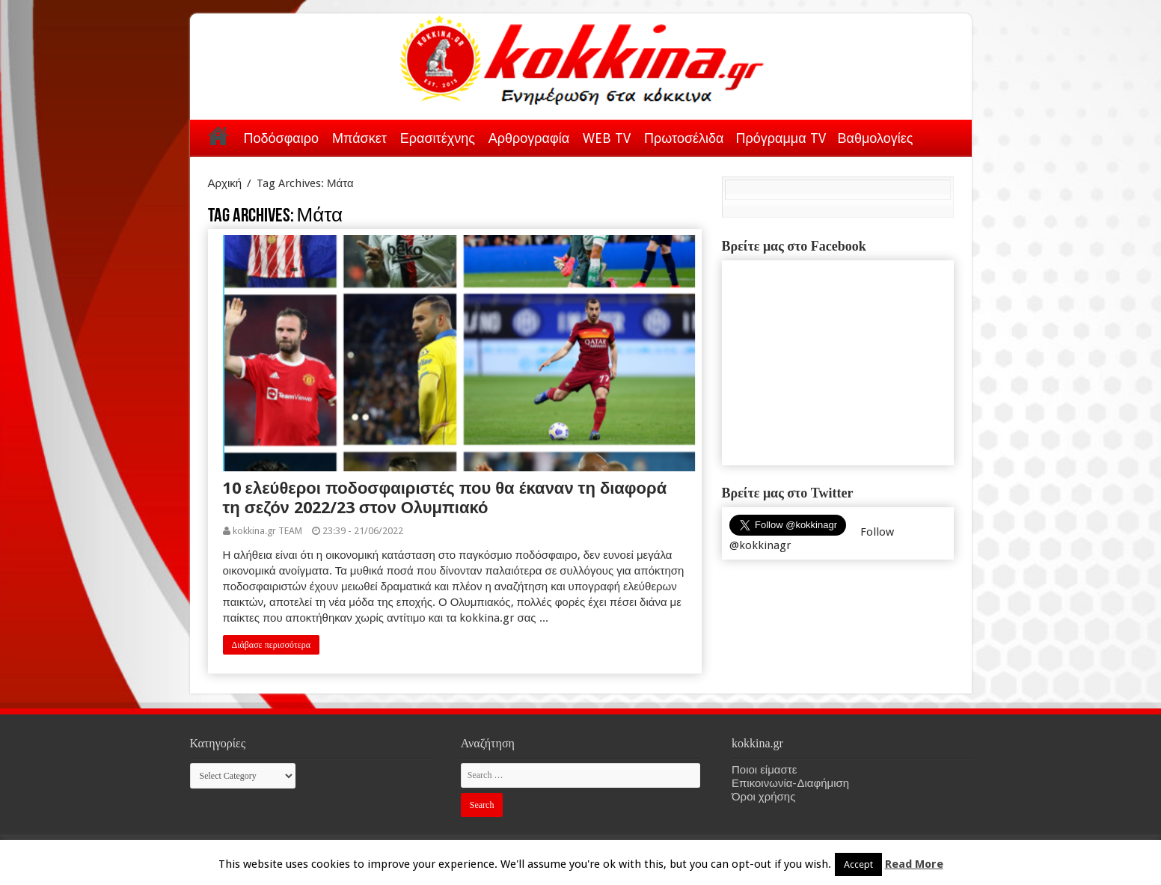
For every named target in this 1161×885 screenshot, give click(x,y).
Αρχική (218, 135)
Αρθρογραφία (528, 138)
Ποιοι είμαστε (764, 770)
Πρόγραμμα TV (781, 138)
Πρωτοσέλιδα (683, 138)
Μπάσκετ (359, 138)
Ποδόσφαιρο (281, 138)
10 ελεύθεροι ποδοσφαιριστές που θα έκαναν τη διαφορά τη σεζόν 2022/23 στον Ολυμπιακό (445, 498)
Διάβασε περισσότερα (271, 645)
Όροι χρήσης (763, 796)
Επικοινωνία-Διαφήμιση (790, 783)
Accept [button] (858, 864)
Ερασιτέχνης (437, 138)
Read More (914, 864)
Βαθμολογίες (875, 138)
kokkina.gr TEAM (267, 530)
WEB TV (607, 138)
